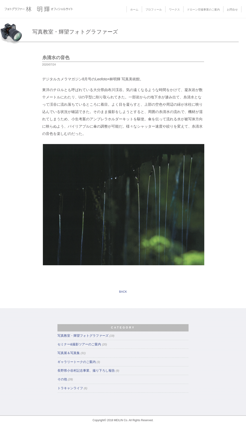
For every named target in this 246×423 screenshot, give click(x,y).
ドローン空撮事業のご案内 (203, 9)
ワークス (174, 9)
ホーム (134, 9)
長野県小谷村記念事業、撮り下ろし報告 (88, 370)
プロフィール (153, 9)
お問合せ (232, 9)
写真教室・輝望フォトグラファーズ (85, 335)
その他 (65, 379)
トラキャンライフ (72, 388)
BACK (123, 291)
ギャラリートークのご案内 (78, 362)
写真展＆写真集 (71, 353)
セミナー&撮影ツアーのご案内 (82, 344)
